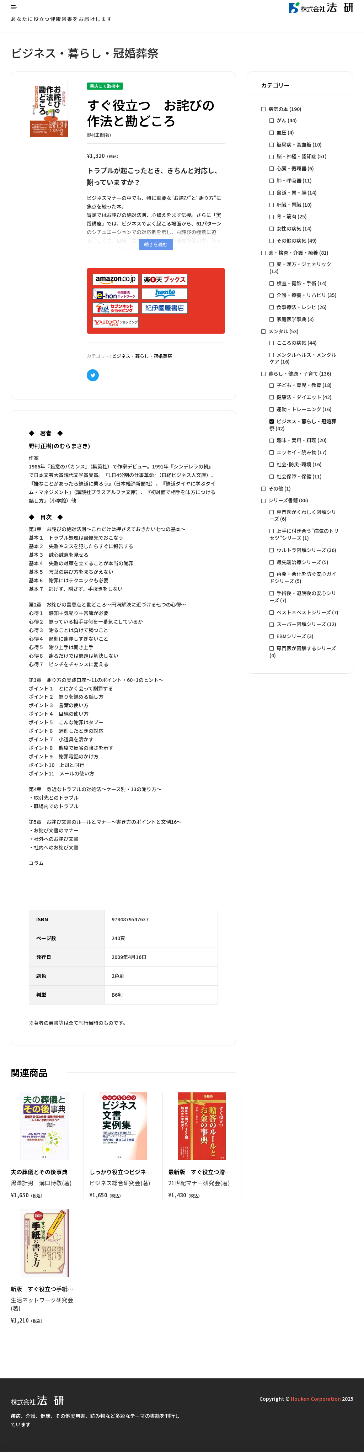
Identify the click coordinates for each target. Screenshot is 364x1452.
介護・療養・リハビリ (301, 294)
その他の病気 (291, 240)
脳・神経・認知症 (296, 156)
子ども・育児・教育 (299, 384)
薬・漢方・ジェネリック (304, 263)
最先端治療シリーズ (299, 562)
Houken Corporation (316, 1398)
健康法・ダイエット (299, 397)
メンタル (278, 331)
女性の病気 (289, 228)
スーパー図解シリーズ (301, 623)
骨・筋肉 (286, 216)
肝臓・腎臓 (289, 204)
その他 (275, 488)
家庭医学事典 (291, 319)
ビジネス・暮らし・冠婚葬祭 (142, 356)
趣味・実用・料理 (296, 440)
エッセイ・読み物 (296, 452)
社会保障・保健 (294, 476)
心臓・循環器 (291, 168)
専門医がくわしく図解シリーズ (302, 515)
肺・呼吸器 (289, 180)
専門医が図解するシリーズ (306, 648)
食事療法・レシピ (296, 307)
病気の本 (278, 108)
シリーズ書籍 (283, 500)
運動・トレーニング (299, 409)
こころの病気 (291, 342)
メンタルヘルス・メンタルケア (302, 358)
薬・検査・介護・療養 (293, 252)
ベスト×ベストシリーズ (304, 612)
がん (282, 120)
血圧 (282, 132)
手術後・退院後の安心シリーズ (302, 596)
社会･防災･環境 (294, 464)
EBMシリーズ (291, 636)
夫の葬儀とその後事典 (39, 1171)
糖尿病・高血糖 (294, 144)
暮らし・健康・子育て (293, 373)
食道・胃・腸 (291, 192)
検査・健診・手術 (296, 283)
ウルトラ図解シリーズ (301, 549)
